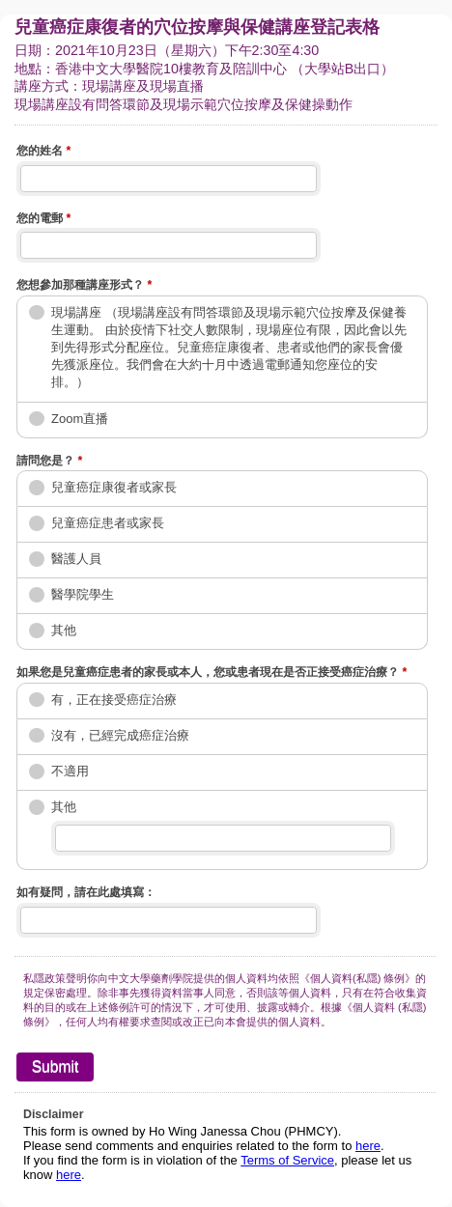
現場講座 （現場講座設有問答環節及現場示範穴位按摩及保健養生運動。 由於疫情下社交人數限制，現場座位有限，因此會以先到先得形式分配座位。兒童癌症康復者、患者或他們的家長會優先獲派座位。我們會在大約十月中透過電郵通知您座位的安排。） (229, 347)
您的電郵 (43, 220)
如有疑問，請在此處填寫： (85, 892)
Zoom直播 (79, 418)
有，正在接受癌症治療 (114, 699)
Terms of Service (287, 1160)
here (368, 1145)
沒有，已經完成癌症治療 (120, 735)
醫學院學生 (82, 594)
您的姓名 (43, 152)
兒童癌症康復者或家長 (114, 487)
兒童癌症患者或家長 (107, 523)
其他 (63, 630)
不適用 (70, 771)
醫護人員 (76, 558)
